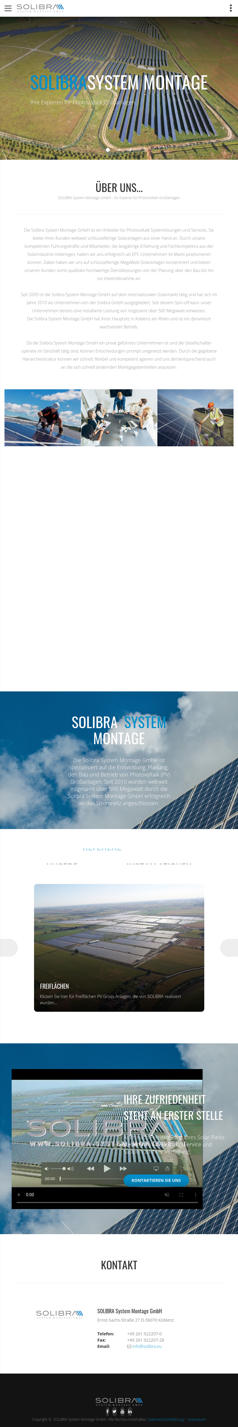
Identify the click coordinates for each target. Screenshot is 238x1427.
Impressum (197, 1419)
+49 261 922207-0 (144, 1334)
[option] (119, 948)
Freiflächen (54, 986)
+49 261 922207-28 (145, 1340)
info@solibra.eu (147, 1346)
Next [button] (229, 948)
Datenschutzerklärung (166, 1419)
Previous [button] (9, 948)
